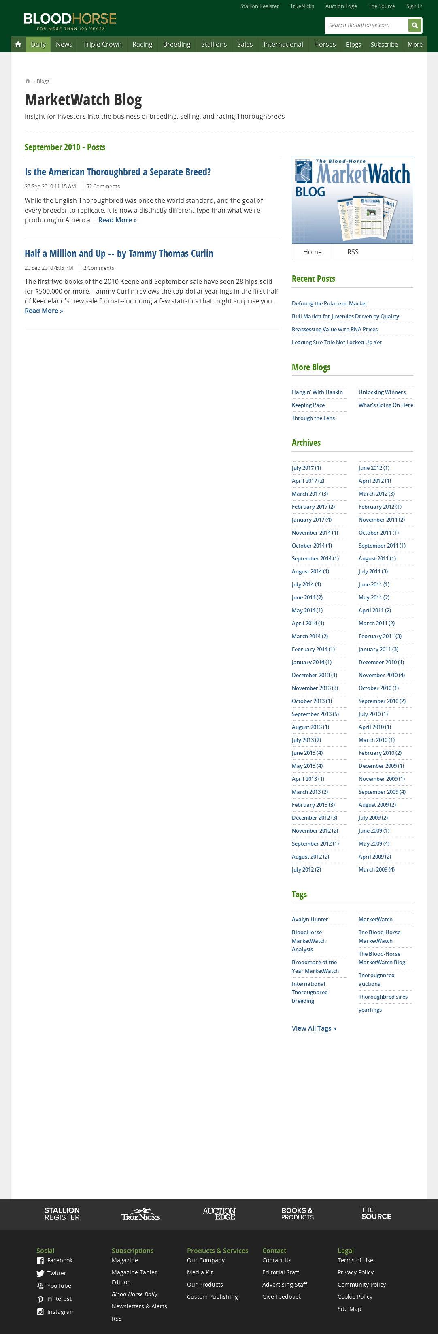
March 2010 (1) (377, 740)
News (64, 44)
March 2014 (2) (310, 636)
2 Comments (98, 267)
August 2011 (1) (377, 558)
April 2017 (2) (308, 480)
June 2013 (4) (307, 753)
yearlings (370, 1009)
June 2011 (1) (374, 584)
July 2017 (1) (306, 467)
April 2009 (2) (375, 856)
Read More (115, 219)
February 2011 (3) (380, 636)
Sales (245, 44)
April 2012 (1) (375, 480)
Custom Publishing (212, 1296)
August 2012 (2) (310, 856)
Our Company (206, 1260)
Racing (142, 44)
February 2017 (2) (313, 506)
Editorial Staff (280, 1272)
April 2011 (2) (375, 610)
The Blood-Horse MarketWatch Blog (382, 958)
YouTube (53, 1285)
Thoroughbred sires (383, 996)
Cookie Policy (355, 1296)
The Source (381, 6)
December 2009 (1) (381, 765)
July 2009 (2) (373, 817)
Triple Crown (102, 44)
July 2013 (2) (306, 740)
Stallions (214, 44)
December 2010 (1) (381, 662)
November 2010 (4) (382, 675)
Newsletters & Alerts (139, 1306)
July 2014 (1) (306, 584)
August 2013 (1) (310, 727)
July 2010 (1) (373, 714)
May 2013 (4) (307, 765)
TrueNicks (302, 6)
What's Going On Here (386, 405)
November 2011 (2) (382, 519)
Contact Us (276, 1260)
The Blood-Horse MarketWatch (379, 936)
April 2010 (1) (375, 727)
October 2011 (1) (379, 532)
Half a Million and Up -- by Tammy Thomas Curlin (119, 254)
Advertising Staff (284, 1284)
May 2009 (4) (374, 843)
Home (28, 80)
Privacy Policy (356, 1272)
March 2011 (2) (377, 623)
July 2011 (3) (373, 571)
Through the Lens (313, 418)
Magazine (125, 1260)
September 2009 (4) (382, 791)
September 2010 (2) (382, 701)
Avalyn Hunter (310, 919)
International (283, 44)
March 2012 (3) (377, 493)
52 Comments (103, 186)
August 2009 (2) (377, 804)
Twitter (51, 1273)
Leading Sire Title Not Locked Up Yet (337, 342)
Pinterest (54, 1298)
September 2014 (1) (315, 558)
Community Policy (362, 1284)
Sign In (414, 6)
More (415, 44)
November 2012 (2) (315, 830)
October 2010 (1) (379, 688)
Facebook (54, 1260)
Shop (298, 1213)
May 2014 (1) (307, 610)
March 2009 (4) (377, 869)
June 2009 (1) (374, 830)
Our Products (205, 1284)
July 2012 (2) (306, 869)
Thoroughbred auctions (377, 979)
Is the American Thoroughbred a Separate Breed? (118, 173)
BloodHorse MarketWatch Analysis (309, 941)
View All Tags (312, 1028)
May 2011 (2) (374, 597)
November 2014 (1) (315, 532)
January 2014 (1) (312, 662)
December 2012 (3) (314, 817)
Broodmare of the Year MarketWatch (315, 966)
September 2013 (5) (315, 714)
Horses (325, 44)
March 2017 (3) (310, 493)
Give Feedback (281, 1296)
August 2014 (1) (310, 571)
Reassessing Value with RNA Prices (335, 329)
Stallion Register (259, 6)
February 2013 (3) (313, 804)
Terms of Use (355, 1260)
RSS (353, 251)
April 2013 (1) (308, 778)
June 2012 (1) (374, 467)
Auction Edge (341, 6)
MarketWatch (376, 919)
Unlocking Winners (382, 392)
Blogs (353, 44)
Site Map (349, 1309)
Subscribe (384, 44)
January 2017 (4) (312, 519)
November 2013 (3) (315, 688)
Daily (38, 44)
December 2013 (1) (314, 675)
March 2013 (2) (310, 791)
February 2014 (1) (313, 649)
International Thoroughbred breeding (310, 992)
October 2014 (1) (312, 545)
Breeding (177, 44)
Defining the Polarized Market (329, 303)
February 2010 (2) (380, 753)
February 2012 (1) (380, 506)
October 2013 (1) (312, 701)
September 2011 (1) (382, 545)
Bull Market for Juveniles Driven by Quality (345, 316)
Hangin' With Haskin (317, 392)
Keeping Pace (308, 405)
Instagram (55, 1311)
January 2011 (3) (378, 649)
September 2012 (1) (315, 843)
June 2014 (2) (307, 597)
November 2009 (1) (382, 778)
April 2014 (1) (308, 623)
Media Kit (200, 1272)
